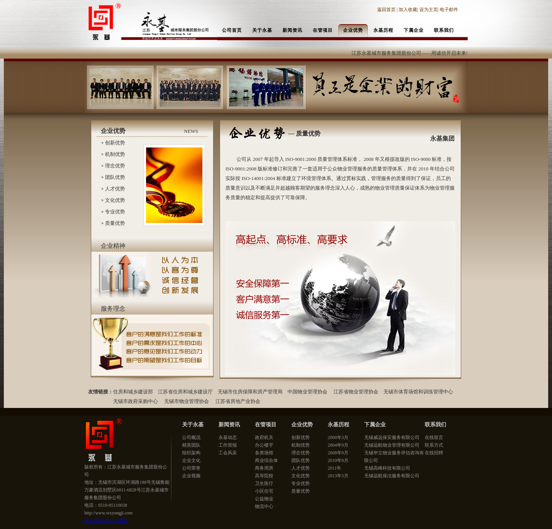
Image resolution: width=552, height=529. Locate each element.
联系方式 (434, 445)
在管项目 (265, 424)
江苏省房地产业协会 (237, 401)
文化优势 (115, 200)
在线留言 (434, 437)
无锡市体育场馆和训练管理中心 (418, 392)
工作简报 (228, 445)
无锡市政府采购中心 (135, 401)
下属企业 (375, 424)
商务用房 (264, 468)
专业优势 (115, 212)
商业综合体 (266, 460)
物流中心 (264, 506)
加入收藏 (408, 9)
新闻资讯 (229, 424)
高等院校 (264, 475)
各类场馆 (264, 452)
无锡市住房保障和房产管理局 (250, 392)
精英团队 (191, 445)
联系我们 (435, 424)
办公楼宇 (264, 445)
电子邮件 (449, 9)
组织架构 (191, 452)
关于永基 (193, 424)
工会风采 (228, 452)
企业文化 (191, 460)
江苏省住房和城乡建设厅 (185, 392)
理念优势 (115, 166)
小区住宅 (264, 491)
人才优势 (115, 189)
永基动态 (228, 437)
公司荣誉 (191, 468)
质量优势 (115, 223)
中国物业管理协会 (307, 392)
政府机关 (264, 437)
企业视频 (191, 475)
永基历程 (338, 424)
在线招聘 (434, 452)
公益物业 (264, 498)
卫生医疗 (264, 483)
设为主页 (428, 9)
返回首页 (387, 9)
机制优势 (115, 154)
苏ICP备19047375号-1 (106, 520)
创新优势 (115, 143)
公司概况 (191, 437)
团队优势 (115, 177)
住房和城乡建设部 (133, 392)
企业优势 (302, 424)
